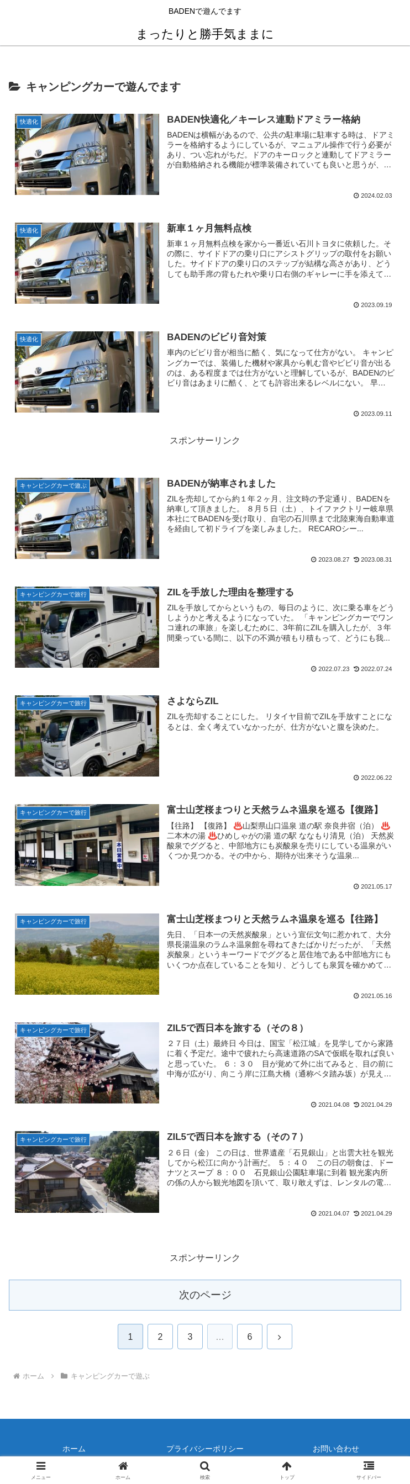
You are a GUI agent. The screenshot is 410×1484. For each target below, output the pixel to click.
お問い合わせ (336, 1448)
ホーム (74, 1448)
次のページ (205, 1295)
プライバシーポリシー (205, 1448)
